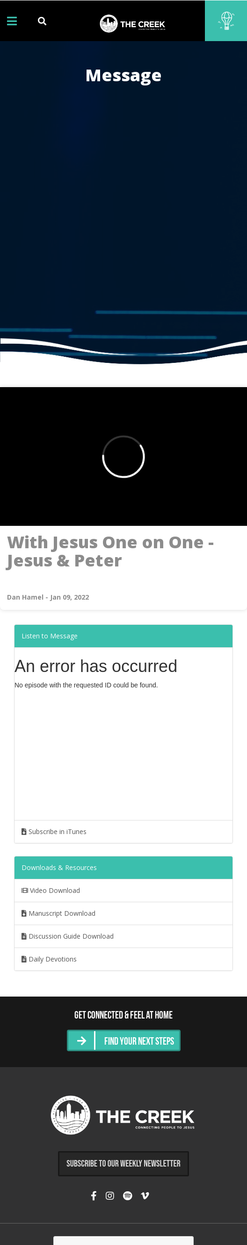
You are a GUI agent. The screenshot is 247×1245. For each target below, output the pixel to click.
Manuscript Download (58, 913)
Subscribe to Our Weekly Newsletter (123, 1163)
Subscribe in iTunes (54, 831)
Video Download (51, 890)
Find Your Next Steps (139, 1042)
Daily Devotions (49, 959)
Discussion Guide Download (68, 936)
